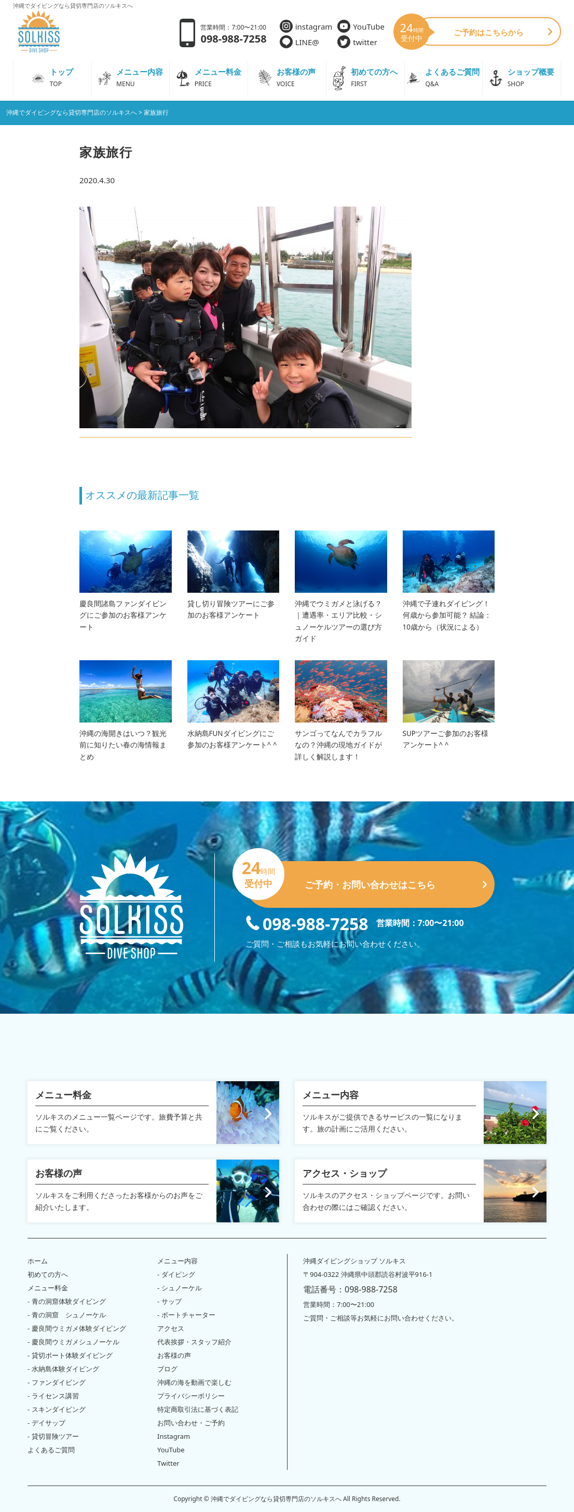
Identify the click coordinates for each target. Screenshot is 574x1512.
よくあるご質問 (51, 1449)
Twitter (168, 1463)
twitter (357, 41)
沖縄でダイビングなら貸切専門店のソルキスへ (276, 1498)
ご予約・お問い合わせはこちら (366, 880)
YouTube (361, 26)
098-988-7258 (306, 923)
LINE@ (299, 41)
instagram (306, 26)
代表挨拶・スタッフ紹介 (194, 1341)
